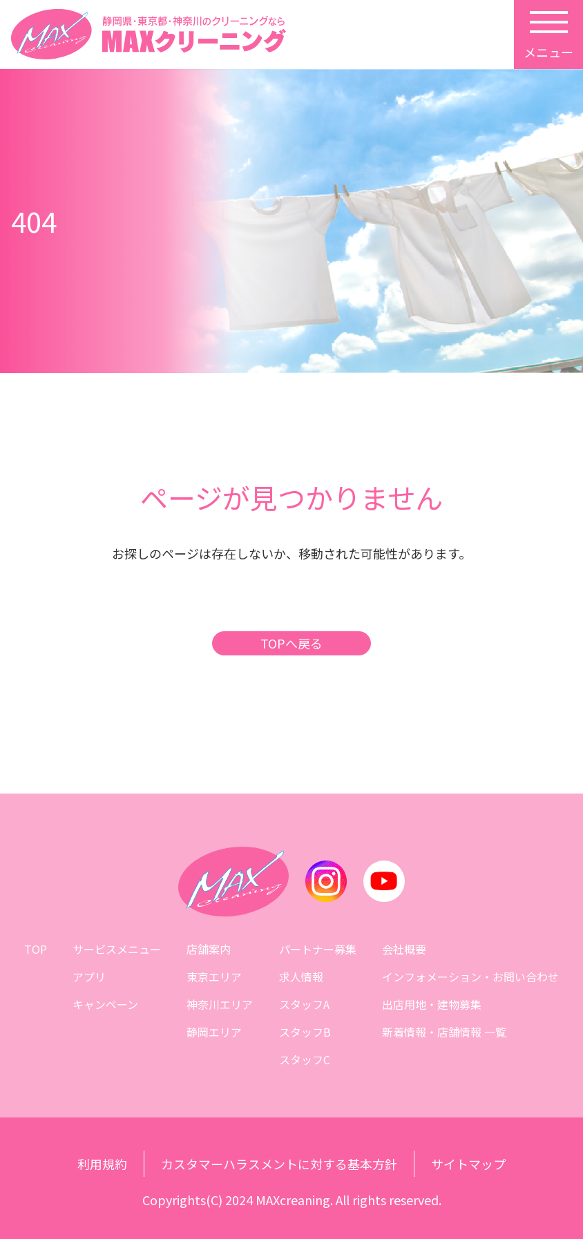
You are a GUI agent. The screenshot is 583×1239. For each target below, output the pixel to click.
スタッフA (304, 1004)
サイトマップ (468, 1164)
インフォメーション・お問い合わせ (470, 976)
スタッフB (305, 1031)
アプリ (89, 976)
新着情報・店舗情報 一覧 (444, 1031)
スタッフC (304, 1059)
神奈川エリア (220, 1004)
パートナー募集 (317, 948)
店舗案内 (209, 948)
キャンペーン (105, 1004)
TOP (35, 948)
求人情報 (301, 976)
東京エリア (214, 976)
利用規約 (102, 1164)
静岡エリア (214, 1031)
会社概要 (404, 948)
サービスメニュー (117, 948)
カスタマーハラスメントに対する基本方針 (279, 1164)
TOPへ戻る (291, 644)
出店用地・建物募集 (431, 1004)
